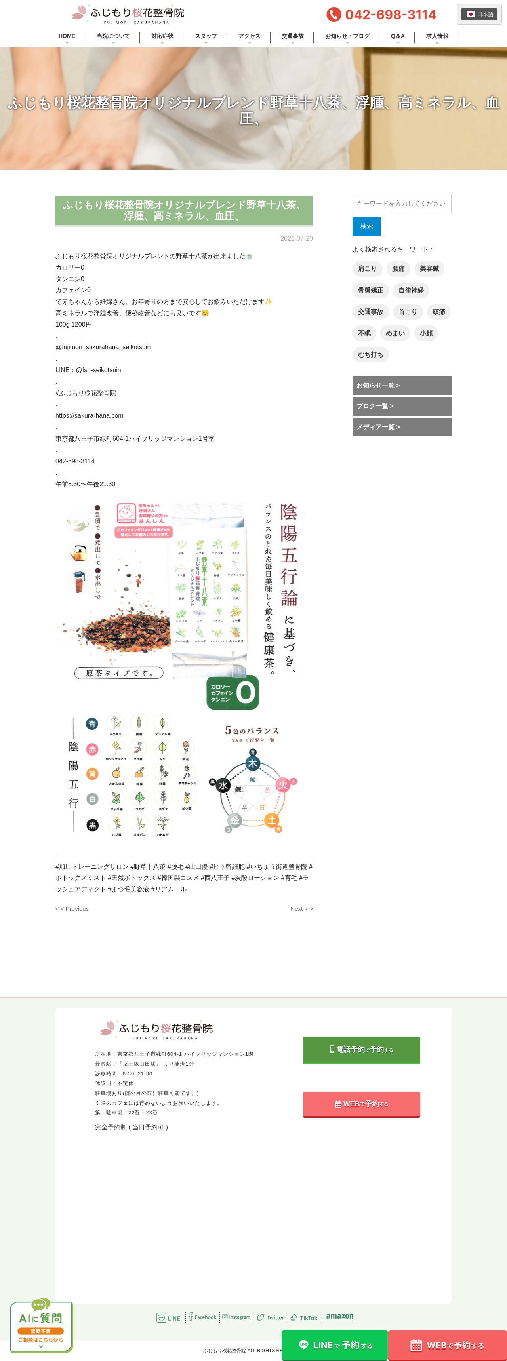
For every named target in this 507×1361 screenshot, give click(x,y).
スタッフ (206, 36)
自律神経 (411, 290)
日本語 (480, 14)
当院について (113, 36)
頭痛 (439, 311)
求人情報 (437, 36)
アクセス (249, 36)
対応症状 (162, 36)
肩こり (367, 268)
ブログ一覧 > (375, 406)
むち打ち (370, 354)
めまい (395, 333)
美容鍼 (429, 268)
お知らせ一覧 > (378, 385)
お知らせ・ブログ (347, 36)
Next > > (301, 908)
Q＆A (398, 36)
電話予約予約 (361, 1049)
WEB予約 (362, 1104)
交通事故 (293, 36)
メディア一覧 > (378, 427)
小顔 (426, 333)
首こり (407, 311)
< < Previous (72, 908)
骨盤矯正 (370, 290)
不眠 (364, 333)
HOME (67, 36)
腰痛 (398, 268)
